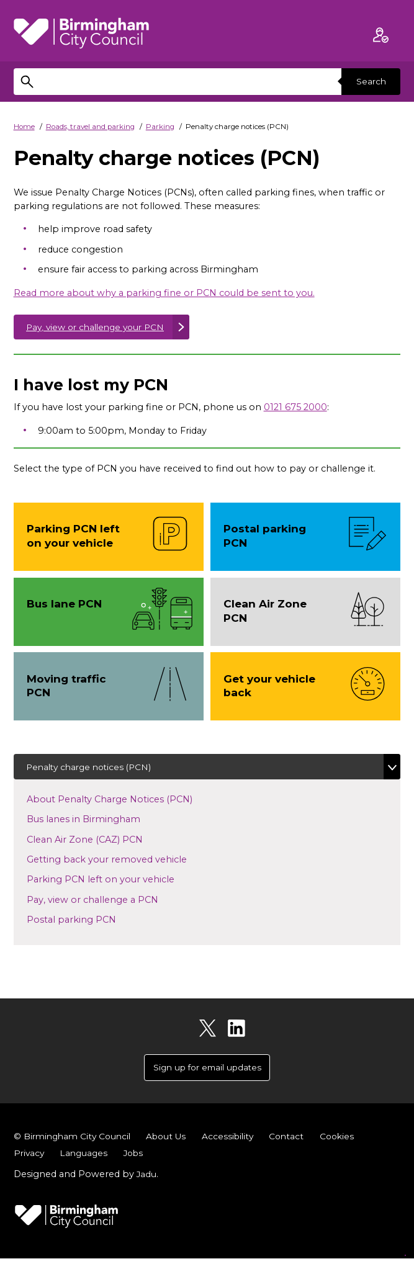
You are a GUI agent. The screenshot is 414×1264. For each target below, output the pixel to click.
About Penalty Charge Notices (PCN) (121, 802)
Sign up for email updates (207, 1071)
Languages (86, 1158)
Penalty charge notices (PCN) (93, 768)
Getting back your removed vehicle (118, 862)
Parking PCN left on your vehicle (112, 882)
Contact (297, 1141)
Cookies (349, 1141)
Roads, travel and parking (90, 126)
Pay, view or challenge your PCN (100, 327)
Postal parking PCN (83, 923)
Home (24, 126)
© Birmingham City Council (75, 1141)
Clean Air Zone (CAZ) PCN (96, 842)
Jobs (138, 1158)
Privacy (30, 1158)
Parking (160, 126)
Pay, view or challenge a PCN (104, 902)
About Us (172, 1141)
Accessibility (236, 1141)
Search (369, 81)
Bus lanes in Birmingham (95, 822)
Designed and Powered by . (86, 1179)
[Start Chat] (389, 1239)
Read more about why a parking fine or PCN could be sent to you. (164, 292)
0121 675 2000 (295, 409)
